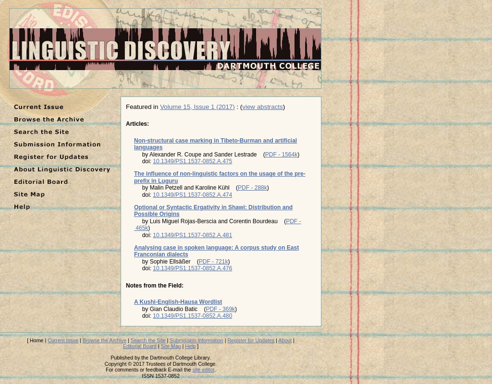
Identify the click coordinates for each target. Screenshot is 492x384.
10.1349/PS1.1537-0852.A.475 (192, 161)
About (285, 340)
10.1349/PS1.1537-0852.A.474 (192, 195)
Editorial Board (140, 346)
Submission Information (196, 340)
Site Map (171, 346)
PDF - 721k (213, 261)
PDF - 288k (252, 187)
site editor (204, 369)
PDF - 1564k (281, 154)
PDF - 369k (220, 309)
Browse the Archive (104, 340)
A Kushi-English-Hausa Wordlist (178, 302)
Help (190, 346)
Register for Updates (250, 340)
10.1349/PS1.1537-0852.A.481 (192, 235)
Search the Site (148, 340)
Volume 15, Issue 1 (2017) (197, 106)
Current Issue (63, 340)
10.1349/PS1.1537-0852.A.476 (192, 268)
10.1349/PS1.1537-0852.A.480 (192, 315)
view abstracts (262, 106)
